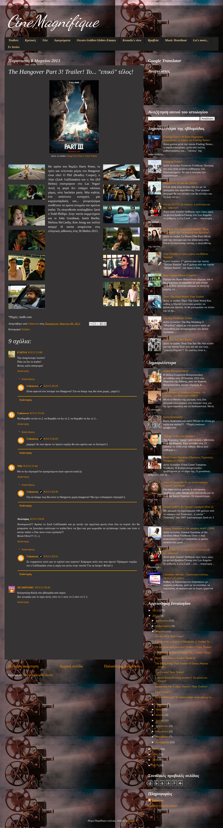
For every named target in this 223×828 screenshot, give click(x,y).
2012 (155, 610)
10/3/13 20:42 (42, 587)
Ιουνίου (160, 714)
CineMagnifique (52, 21)
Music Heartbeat (176, 40)
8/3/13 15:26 (37, 413)
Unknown (32, 385)
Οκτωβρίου (162, 731)
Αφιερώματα (62, 40)
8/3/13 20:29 (51, 385)
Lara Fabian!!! (163, 691)
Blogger (130, 820)
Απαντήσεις (28, 378)
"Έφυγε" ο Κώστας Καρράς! (179, 435)
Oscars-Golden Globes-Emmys (96, 40)
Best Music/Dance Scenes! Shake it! (175, 657)
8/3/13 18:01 (37, 518)
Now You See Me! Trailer (177, 339)
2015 (155, 754)
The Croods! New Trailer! (169, 672)
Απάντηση (23, 370)
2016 (155, 759)
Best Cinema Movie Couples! (179, 275)
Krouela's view (131, 40)
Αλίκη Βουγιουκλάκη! (175, 370)
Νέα (45, 40)
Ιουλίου (160, 720)
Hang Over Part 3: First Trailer (82, 156)
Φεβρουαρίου (164, 625)
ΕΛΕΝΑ (22, 352)
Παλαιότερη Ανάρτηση (122, 666)
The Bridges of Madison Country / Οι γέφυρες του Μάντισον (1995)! (184, 394)
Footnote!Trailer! (173, 161)
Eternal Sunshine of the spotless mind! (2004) (188, 528)
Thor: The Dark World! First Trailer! (183, 296)
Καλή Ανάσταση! (172, 416)
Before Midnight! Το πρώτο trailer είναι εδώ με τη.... (184, 697)
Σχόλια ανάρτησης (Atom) (38, 674)
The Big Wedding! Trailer (177, 317)
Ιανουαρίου (162, 620)
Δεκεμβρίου (163, 742)
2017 (155, 765)
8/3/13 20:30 (51, 491)
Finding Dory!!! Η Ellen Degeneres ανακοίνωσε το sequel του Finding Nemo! (186, 138)
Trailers (13, 40)
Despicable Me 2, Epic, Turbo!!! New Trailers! (181, 686)
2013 (155, 615)
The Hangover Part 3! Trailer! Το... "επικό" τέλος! (183, 652)
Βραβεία (153, 40)
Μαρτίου (161, 631)
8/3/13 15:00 (35, 352)
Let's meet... (200, 40)
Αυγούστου (162, 725)
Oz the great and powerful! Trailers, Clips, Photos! (183, 646)
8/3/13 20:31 (51, 556)
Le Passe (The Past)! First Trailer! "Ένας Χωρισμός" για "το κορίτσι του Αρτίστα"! (186, 230)
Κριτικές (30, 40)
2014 (155, 749)
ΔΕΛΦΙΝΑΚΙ (25, 587)
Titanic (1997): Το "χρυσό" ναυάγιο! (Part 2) (188, 506)
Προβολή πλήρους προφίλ (162, 805)
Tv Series (14, 47)
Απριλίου (161, 704)
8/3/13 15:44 (30, 465)
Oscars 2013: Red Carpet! (169, 636)
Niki (19, 465)
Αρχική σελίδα (71, 666)
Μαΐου (160, 709)
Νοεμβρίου (162, 736)
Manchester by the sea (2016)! (180, 182)
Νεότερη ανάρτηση (23, 666)
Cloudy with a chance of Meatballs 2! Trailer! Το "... (184, 641)
